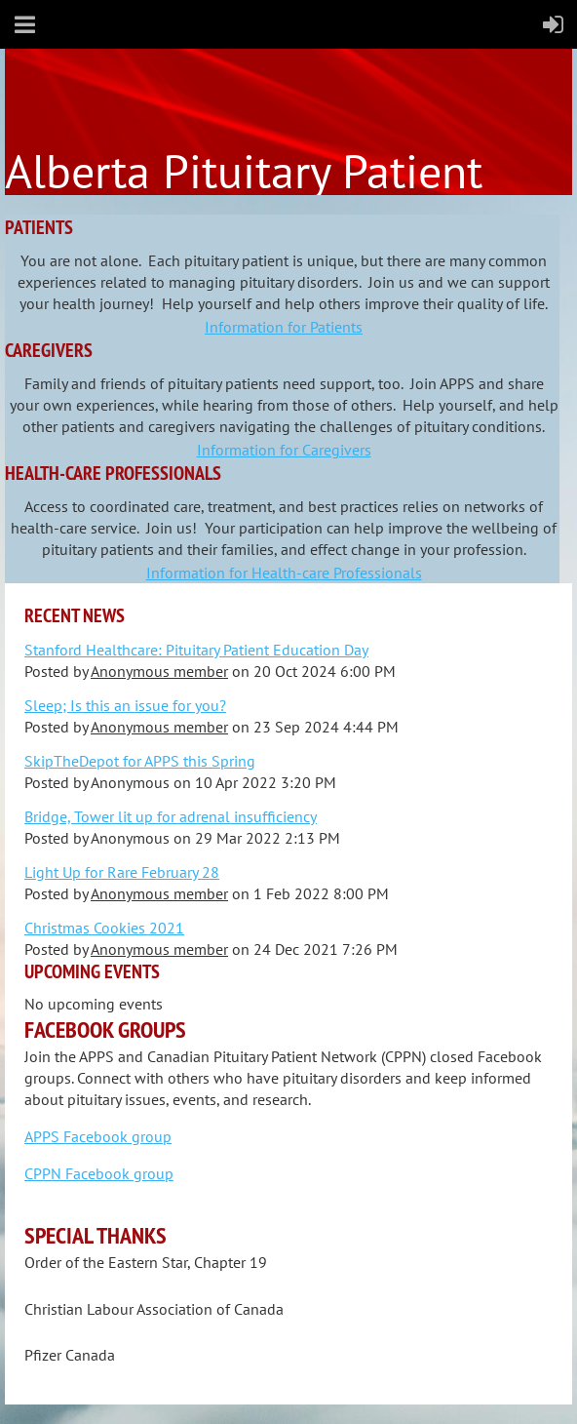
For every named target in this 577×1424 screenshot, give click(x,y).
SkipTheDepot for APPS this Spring (139, 761)
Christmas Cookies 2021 (104, 927)
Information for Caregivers (284, 449)
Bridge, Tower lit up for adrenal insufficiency (170, 816)
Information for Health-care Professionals (284, 572)
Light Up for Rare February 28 (121, 872)
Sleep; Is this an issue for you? (125, 705)
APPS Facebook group (98, 1136)
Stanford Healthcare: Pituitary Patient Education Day (196, 649)
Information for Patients (284, 326)
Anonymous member (159, 671)
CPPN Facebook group (98, 1173)
